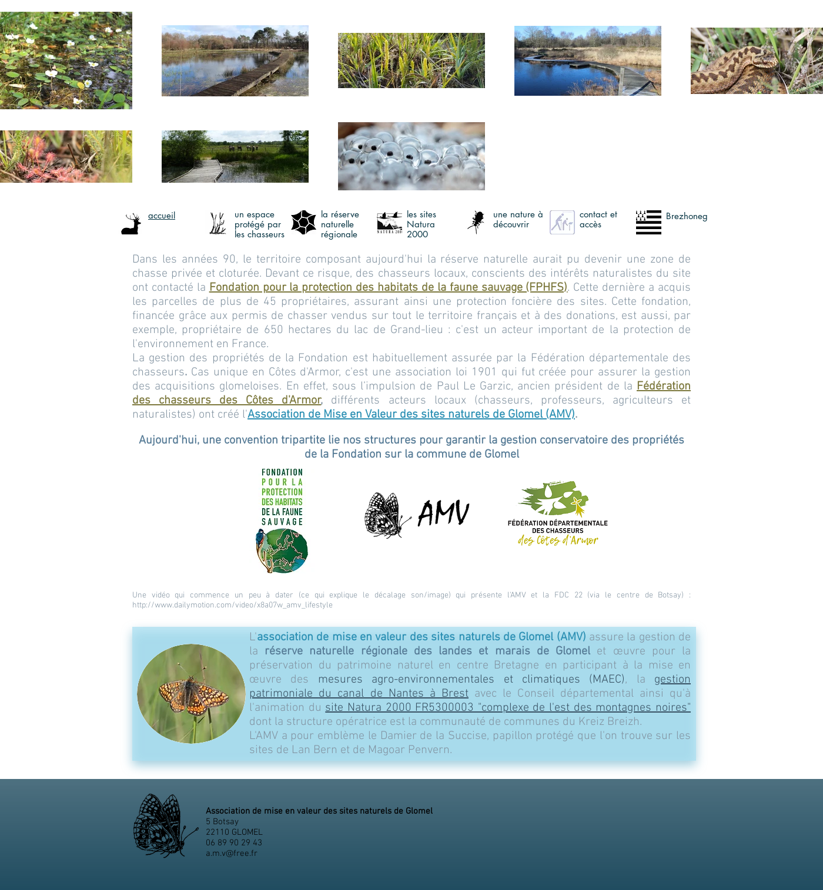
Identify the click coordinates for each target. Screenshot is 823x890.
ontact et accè (598, 219)
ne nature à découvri (518, 219)
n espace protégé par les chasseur (258, 224)
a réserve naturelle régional (340, 224)
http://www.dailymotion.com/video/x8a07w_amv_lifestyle (232, 605)
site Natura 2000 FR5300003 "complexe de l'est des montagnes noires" (508, 708)
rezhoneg (689, 215)
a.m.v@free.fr (231, 853)
